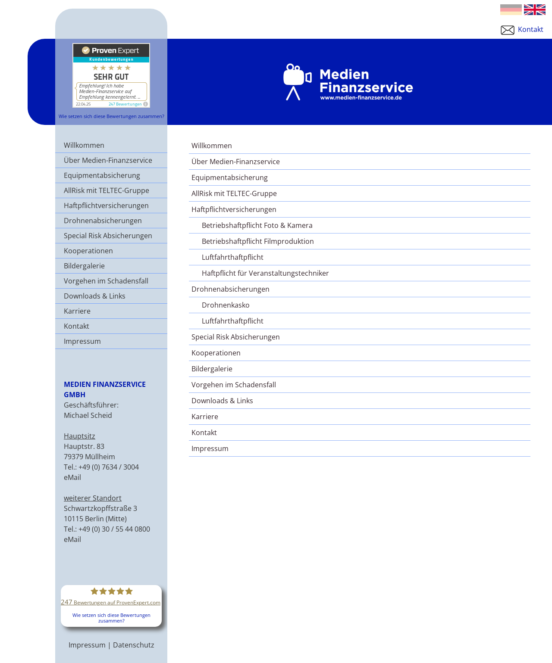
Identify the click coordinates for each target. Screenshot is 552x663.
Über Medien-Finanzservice (108, 160)
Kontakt (521, 29)
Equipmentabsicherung (102, 175)
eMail (72, 477)
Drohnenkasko (226, 305)
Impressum (82, 341)
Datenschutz (133, 645)
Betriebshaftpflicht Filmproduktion (258, 241)
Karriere (77, 311)
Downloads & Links (94, 296)
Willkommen (84, 145)
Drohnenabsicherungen (103, 220)
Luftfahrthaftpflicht (232, 257)
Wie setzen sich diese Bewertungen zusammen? (111, 116)
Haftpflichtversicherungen (106, 205)
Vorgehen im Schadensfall (106, 281)
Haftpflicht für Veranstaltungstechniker (265, 273)
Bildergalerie (84, 266)
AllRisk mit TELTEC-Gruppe (106, 190)
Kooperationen (88, 250)
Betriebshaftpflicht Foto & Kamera (257, 225)
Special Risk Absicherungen (108, 235)
